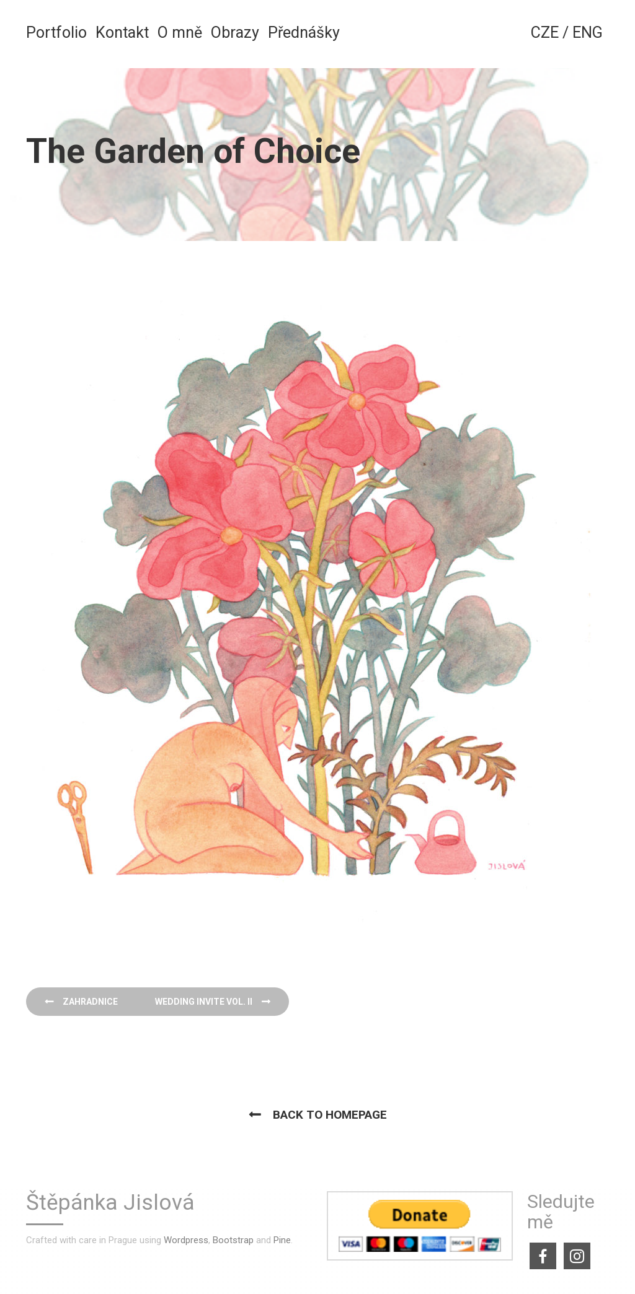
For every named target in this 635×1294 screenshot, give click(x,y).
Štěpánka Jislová (110, 1203)
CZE (545, 33)
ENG (587, 33)
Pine (282, 1240)
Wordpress (186, 1240)
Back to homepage (330, 1115)
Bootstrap (233, 1240)
